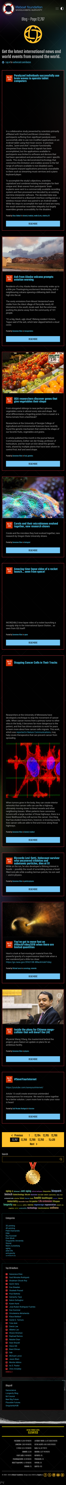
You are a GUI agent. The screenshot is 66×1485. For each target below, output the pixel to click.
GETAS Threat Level (33, 1432)
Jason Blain (14, 1359)
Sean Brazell (14, 1343)
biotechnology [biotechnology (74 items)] (18, 1194)
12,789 (32, 1140)
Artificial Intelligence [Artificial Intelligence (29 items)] (37, 1191)
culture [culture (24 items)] (58, 1195)
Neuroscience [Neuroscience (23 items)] (19, 1205)
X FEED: (19, 1448)
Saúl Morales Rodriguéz (19, 1108)
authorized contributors (22, 62)
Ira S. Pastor (14, 1365)
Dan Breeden (14, 1287)
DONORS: (25, 1452)
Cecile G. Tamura (16, 1320)
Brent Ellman (14, 1349)
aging (8, 1248)
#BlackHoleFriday (43, 962)
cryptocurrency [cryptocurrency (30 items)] (52, 1195)
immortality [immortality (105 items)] (12, 1201)
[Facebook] (45, 1475)
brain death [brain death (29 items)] (40, 1195)
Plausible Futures (13, 1402)
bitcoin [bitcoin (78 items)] (27, 1194)
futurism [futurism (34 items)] (27, 1198)
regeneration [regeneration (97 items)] (50, 1204)
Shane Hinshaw (16, 1333)
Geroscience (11, 1390)
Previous (18, 1135)
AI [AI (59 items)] (12, 1191)
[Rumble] (62, 1475)
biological (27, 542)
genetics (30, 456)
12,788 (24, 1140)
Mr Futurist (10, 1396)
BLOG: (36, 1448)
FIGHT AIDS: (20, 1455)
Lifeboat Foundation (17, 1475)
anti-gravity (10, 1253)
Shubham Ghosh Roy (18, 1281)
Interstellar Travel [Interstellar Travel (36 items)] (23, 1202)
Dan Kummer (14, 1310)
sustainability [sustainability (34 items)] (23, 1208)
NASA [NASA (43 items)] (14, 1205)
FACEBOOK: (17, 1441)
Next (32, 1144)
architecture (11, 1256)
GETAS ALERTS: (39, 1444)
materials (34, 968)
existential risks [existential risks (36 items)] (9, 1198)
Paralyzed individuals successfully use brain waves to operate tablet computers (36, 78)
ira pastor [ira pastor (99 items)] (33, 1201)
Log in (8, 62)
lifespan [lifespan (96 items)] (56, 1201)
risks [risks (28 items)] (62, 1205)
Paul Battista (14, 1294)
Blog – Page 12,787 (33, 19)
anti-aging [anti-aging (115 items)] (26, 1191)
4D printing (10, 1228)
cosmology (26, 968)
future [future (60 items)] (22, 1198)
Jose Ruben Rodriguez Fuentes (22, 1307)
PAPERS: (37, 1462)
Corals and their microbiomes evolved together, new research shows (36, 525)
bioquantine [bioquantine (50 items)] (47, 1191)
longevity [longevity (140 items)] (7, 1204)
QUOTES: (37, 1466)
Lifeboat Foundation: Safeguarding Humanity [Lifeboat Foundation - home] (27, 8)
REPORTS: (37, 1455)
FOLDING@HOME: (18, 1459)
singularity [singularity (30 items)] (11, 1208)
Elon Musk (10, 1238)
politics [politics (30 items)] (25, 1205)
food (25, 456)
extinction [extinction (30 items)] (16, 1198)
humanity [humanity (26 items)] (55, 1198)
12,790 (41, 1140)
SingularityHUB (12, 1405)
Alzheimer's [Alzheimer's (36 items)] (17, 1191)
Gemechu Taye (15, 1297)
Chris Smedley (15, 1369)
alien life (9, 1251)
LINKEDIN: (18, 1444)
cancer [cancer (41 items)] (46, 1195)
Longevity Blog (12, 1393)
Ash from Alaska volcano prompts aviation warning (33, 278)
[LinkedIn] (54, 1475)
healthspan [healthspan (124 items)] (47, 1198)
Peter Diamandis (13, 1231)
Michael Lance (16, 968)
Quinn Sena (14, 1284)
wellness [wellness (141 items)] (54, 1208)
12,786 (54, 1135)
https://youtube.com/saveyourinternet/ (24, 1087)
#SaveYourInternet (25, 1079)
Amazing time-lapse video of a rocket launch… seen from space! (36, 570)
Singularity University (14, 1241)
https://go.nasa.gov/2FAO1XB (20, 962)
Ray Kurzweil (11, 1236)
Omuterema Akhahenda (19, 1313)
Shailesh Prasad (16, 1290)
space (26, 634)
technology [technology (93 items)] (32, 1208)
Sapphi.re (40, 1475)
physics (26, 1051)
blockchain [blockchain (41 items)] (34, 1195)
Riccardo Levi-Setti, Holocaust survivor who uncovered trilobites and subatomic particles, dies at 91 (37, 861)
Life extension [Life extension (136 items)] (45, 1201)
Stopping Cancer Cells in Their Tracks (35, 662)
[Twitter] (49, 1475)
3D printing (10, 1226)
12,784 (37, 1135)
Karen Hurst (14, 1303)
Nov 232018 (9, 78)
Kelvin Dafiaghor (16, 1300)
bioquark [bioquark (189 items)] (56, 1191)
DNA (7, 1233)
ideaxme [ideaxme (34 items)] (60, 1198)
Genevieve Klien (17, 331)
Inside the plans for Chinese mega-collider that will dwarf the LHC (34, 1031)
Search (61, 1159)
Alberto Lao (14, 1330)
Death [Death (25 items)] (61, 1195)
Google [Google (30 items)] (31, 1198)
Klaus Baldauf (16, 215)
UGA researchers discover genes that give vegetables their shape (35, 400)
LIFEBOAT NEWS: (39, 1441)
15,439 (52, 1140)
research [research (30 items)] (59, 1205)
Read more (33, 224)
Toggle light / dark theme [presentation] (62, 8)
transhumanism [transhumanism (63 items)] (43, 1208)
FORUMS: (27, 1466)
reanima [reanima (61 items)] (30, 1205)
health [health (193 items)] (37, 1198)
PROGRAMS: (38, 1459)
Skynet (8, 1243)
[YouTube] (58, 1475)
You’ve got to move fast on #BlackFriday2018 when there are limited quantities (34, 945)
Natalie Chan (14, 1339)
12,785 (46, 1135)
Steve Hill (13, 1346)
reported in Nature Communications (34, 732)
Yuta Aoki (13, 1323)
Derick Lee (13, 1326)
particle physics (29, 881)
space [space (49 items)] (16, 1208)
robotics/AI (46, 215)
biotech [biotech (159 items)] (8, 1194)
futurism (31, 1108)
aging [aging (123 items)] (8, 1191)
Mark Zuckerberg (13, 1246)
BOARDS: (37, 1452)
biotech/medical (28, 215)
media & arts (38, 215)
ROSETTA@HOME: (17, 1462)
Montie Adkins (15, 1362)
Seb (10, 1352)
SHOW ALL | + (9, 1372)
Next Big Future (12, 1399)
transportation (28, 331)
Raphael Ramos (16, 1336)
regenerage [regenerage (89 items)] (39, 1205)
